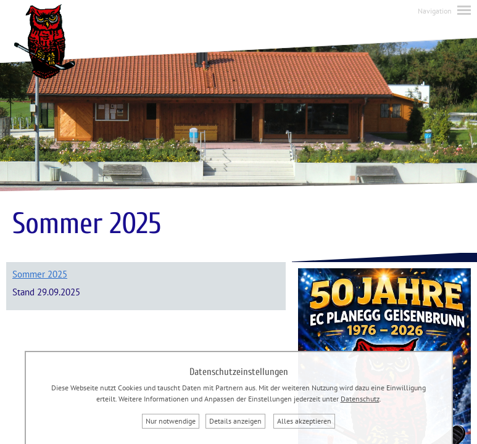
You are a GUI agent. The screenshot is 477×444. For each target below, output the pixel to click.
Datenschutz (360, 398)
